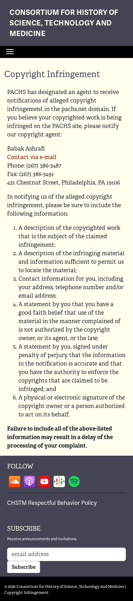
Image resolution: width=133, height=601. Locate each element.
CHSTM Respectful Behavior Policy (52, 503)
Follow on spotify (74, 481)
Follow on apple (29, 481)
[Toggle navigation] (10, 51)
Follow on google (59, 481)
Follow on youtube (44, 481)
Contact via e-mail (31, 157)
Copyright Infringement (26, 592)
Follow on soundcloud (14, 481)
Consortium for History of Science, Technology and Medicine (64, 23)
